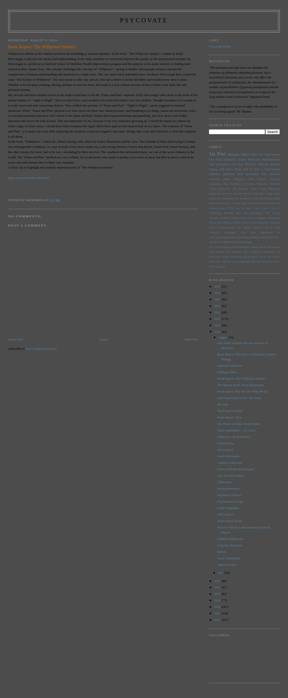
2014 (217, 600)
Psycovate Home (220, 46)
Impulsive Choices (229, 495)
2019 (217, 325)
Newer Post (15, 339)
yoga (222, 266)
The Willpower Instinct (229, 222)
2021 (217, 312)
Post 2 (249, 208)
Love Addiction (225, 198)
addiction (214, 174)
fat (278, 232)
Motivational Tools (229, 521)
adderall (248, 227)
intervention (273, 247)
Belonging (239, 179)
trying (217, 266)
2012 (217, 607)
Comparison (215, 183)
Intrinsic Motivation (254, 193)
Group (254, 188)
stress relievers (223, 261)
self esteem (273, 256)
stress (212, 261)
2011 (217, 613)
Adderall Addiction (229, 365)
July (221, 573)
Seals (238, 213)
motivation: (215, 256)
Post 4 (267, 208)
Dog (225, 183)
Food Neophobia (228, 508)
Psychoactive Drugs (230, 501)
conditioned (230, 232)
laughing (219, 251)
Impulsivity (215, 193)
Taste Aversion (226, 565)
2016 (217, 587)
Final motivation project (231, 159)
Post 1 (259, 169)
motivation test (271, 251)
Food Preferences (228, 456)
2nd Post (237, 164)
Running (228, 213)
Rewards (223, 404)
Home (104, 339)
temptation (245, 261)
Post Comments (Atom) (41, 348)
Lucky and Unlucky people (265, 198)
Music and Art (244, 169)
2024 (217, 293)
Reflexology (215, 213)
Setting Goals (238, 218)
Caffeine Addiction (229, 463)
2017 (217, 581)
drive (243, 232)
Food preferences (228, 488)
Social (251, 218)
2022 (217, 306)
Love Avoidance (242, 198)
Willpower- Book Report (233, 437)
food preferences (219, 164)
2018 (217, 332)
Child (251, 179)
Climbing (261, 179)
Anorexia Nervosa (268, 164)
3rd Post (250, 164)
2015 (217, 594)
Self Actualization (253, 213)
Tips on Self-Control (230, 475)
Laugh (269, 193)
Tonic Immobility (260, 222)
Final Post (257, 154)
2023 (217, 299)
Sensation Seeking (219, 218)
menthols (237, 251)
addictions (229, 174)
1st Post (217, 154)
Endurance (262, 183)
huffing (254, 247)
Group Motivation (269, 188)
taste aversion (271, 174)
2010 (217, 620)
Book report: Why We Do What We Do (242, 391)
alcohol (257, 227)
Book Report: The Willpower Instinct (241, 378)
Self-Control (225, 514)
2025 (217, 286)
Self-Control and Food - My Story (239, 398)
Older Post (191, 339)
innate (262, 247)
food (240, 174)
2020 (217, 319)
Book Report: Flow (229, 417)
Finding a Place (227, 372)
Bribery (222, 552)
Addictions (224, 482)
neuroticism (236, 256)
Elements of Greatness (242, 183)
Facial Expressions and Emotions (228, 188)
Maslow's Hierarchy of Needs (225, 203)
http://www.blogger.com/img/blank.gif (229, 247)
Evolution (275, 183)
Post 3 (258, 208)
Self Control (273, 213)
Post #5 (239, 208)
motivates (256, 251)
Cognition (275, 179)
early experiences (261, 232)
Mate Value (248, 203)
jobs (211, 251)
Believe (227, 179)
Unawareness (272, 169)
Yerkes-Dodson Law (230, 227)
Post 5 (276, 208)
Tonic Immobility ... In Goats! (236, 430)
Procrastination (271, 159)
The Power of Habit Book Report (238, 424)
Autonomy (214, 179)
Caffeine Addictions (230, 539)
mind (246, 251)
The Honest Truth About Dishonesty (240, 385)
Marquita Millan (238, 154)
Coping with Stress (221, 169)
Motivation (254, 159)
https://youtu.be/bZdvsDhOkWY (29, 178)
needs (226, 256)
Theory (246, 222)
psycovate (144, 20)
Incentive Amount (232, 193)
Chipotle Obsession (229, 545)
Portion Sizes (225, 443)
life (228, 251)
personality (252, 174)
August (223, 337)
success (235, 261)
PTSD (230, 208)
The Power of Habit (230, 411)
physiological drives (255, 256)
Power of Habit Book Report (235, 469)
